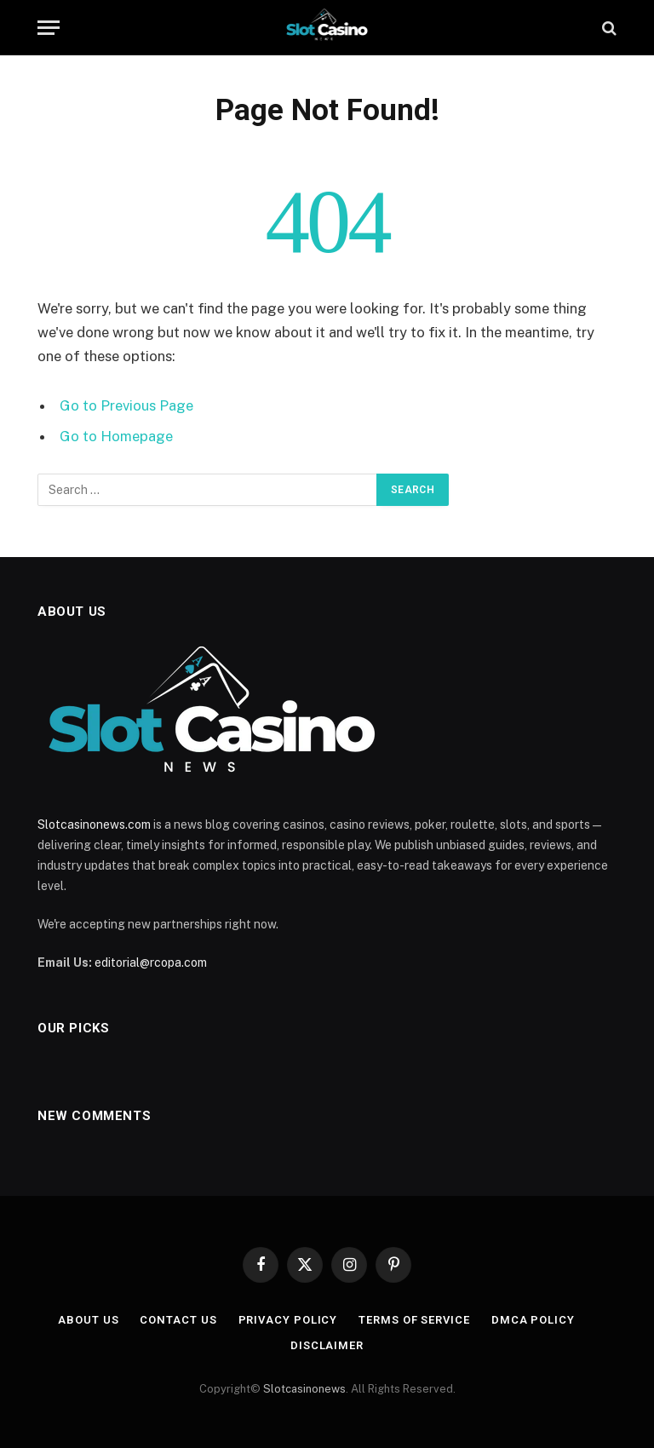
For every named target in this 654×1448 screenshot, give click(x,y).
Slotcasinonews (304, 1388)
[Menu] (48, 28)
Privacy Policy (288, 1319)
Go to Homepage (116, 436)
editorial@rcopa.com (151, 962)
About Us (88, 1319)
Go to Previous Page (126, 405)
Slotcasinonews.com (94, 824)
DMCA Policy (533, 1319)
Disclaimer (327, 1345)
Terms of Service (414, 1319)
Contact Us (178, 1319)
